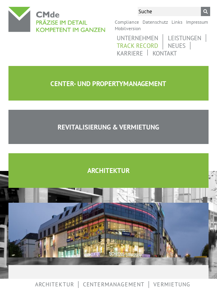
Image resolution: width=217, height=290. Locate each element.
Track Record (137, 45)
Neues (177, 45)
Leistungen (184, 38)
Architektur (54, 284)
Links (177, 22)
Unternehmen (137, 38)
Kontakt (165, 53)
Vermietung (171, 284)
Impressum (197, 22)
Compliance (127, 22)
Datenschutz (155, 22)
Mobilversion (128, 28)
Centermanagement (114, 284)
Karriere (130, 53)
